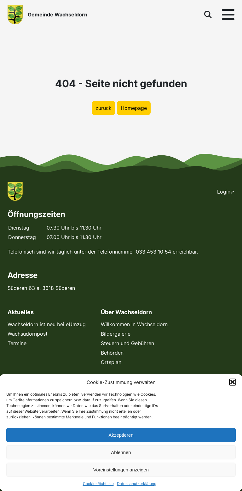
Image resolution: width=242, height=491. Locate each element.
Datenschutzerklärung (136, 483)
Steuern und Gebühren (127, 343)
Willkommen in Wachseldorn (134, 324)
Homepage (134, 108)
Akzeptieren (120, 435)
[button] (232, 382)
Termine (17, 343)
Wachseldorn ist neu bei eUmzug (47, 324)
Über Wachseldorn (126, 312)
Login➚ (225, 192)
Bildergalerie (115, 334)
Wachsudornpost (28, 334)
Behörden (112, 353)
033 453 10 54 (153, 251)
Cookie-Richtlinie (98, 483)
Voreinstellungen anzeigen (121, 469)
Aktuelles (21, 312)
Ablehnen (121, 452)
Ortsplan (111, 362)
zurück (103, 108)
